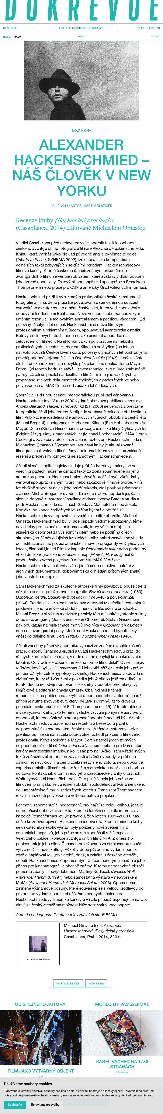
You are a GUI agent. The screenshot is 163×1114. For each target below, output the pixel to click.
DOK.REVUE (10, 28)
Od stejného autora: (41, 1004)
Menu (81, 36)
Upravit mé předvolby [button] (45, 1104)
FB (142, 28)
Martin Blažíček (97, 205)
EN (158, 28)
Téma (41, 1076)
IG (152, 28)
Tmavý (17, 36)
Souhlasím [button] (15, 1104)
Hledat (155, 36)
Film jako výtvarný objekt (41, 1071)
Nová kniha (81, 130)
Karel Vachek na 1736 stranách (122, 1064)
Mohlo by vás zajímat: (122, 1004)
